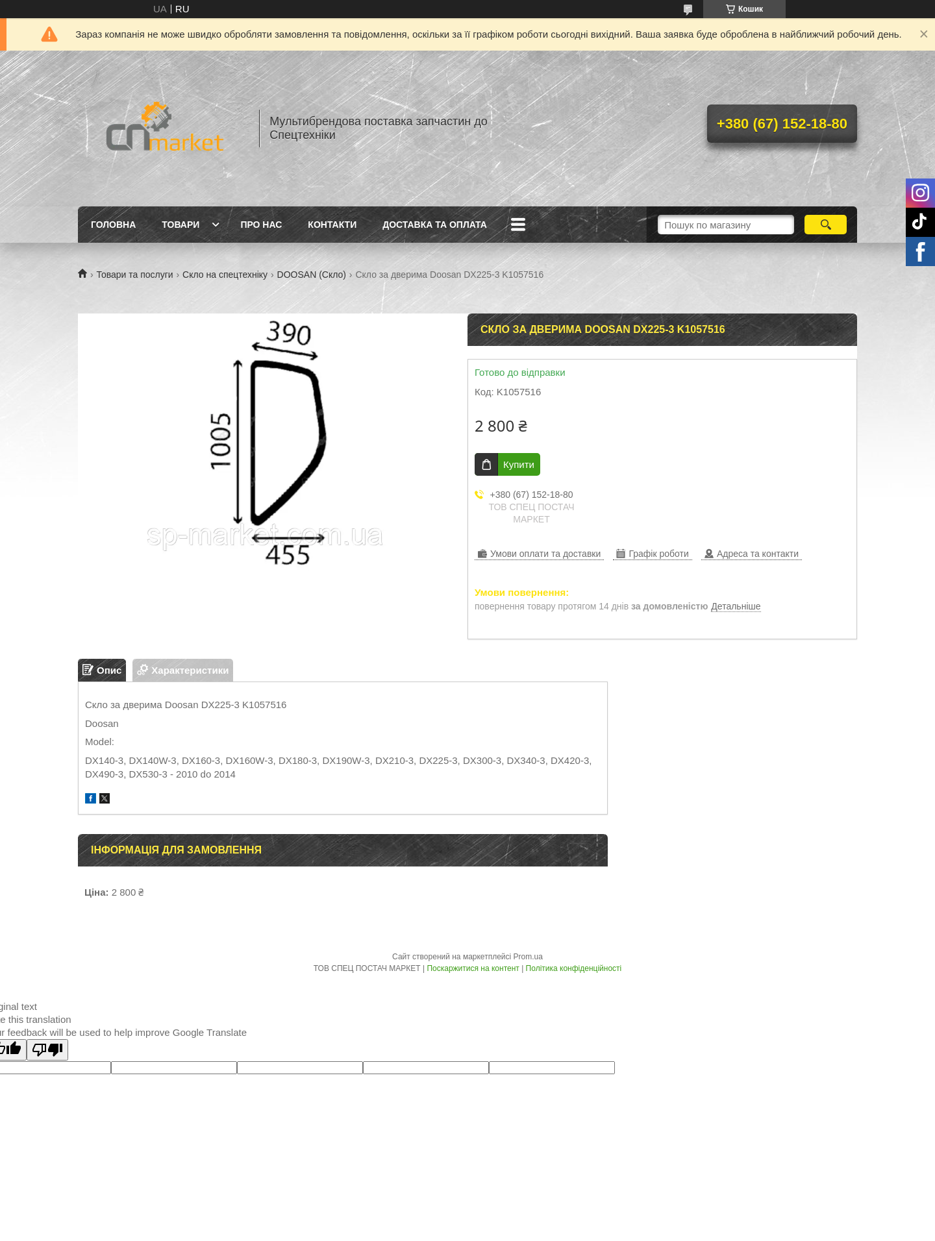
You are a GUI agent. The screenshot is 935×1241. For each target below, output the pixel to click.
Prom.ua (528, 956)
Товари (180, 224)
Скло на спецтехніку (225, 274)
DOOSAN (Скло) (311, 274)
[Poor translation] (47, 1050)
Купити (518, 464)
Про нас (261, 224)
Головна (113, 224)
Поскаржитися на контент (473, 968)
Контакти (332, 224)
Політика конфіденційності (574, 968)
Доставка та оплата (434, 224)
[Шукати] (825, 224)
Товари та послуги (134, 274)
